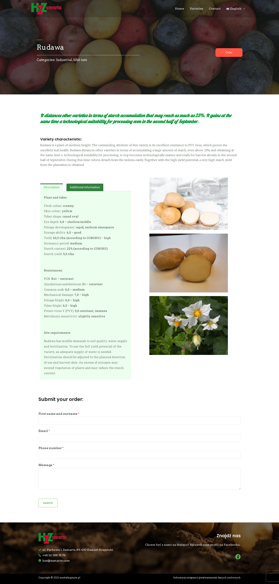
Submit (48, 503)
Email (44, 431)
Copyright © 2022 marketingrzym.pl (60, 577)
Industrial (64, 60)
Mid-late (80, 60)
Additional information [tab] (85, 187)
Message (46, 465)
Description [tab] (51, 187)
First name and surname (58, 414)
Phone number (51, 448)
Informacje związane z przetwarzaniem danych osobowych (206, 577)
